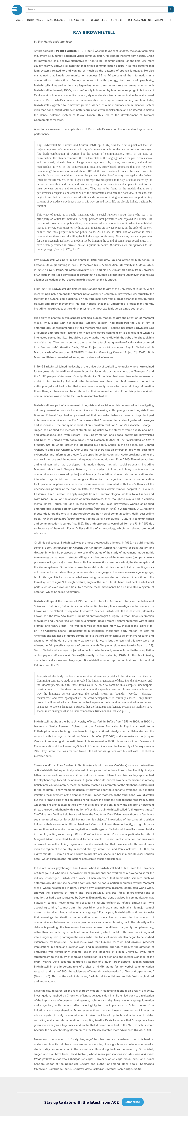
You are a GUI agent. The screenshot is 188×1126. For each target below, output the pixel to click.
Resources (98, 20)
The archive (78, 20)
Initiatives (35, 20)
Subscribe (132, 1102)
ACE (20, 20)
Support (118, 20)
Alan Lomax (56, 20)
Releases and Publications (147, 20)
